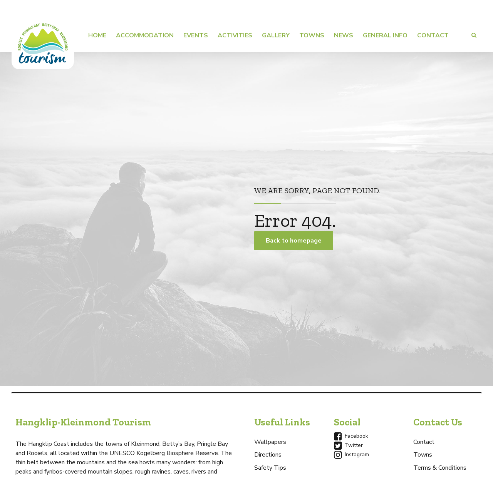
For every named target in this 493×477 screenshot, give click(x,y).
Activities (235, 35)
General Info (385, 35)
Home (97, 35)
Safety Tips (270, 468)
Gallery (276, 35)
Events (195, 35)
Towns (311, 35)
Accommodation (145, 35)
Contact (433, 35)
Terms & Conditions (439, 468)
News (343, 35)
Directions (268, 454)
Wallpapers (270, 442)
